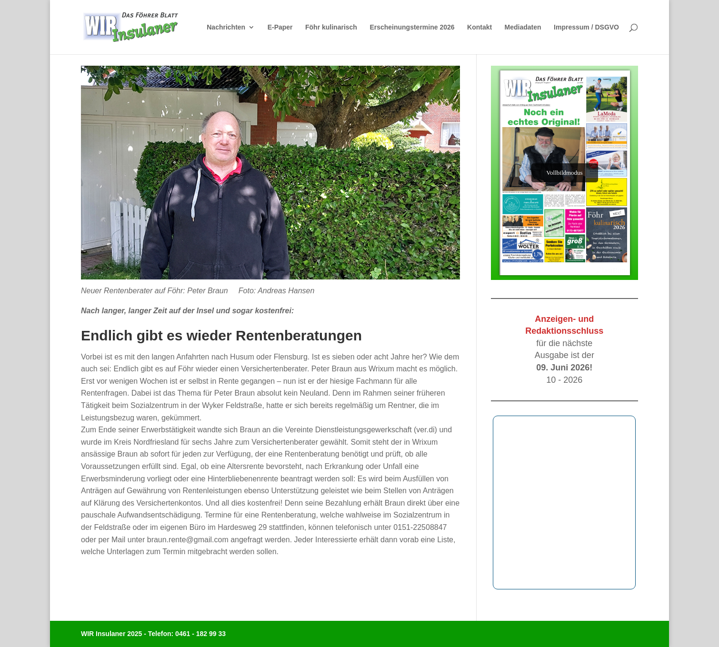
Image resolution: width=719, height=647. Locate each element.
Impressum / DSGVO (586, 27)
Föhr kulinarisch (331, 27)
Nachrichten (226, 27)
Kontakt (479, 27)
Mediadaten (523, 27)
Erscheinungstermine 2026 (411, 27)
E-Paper (280, 27)
